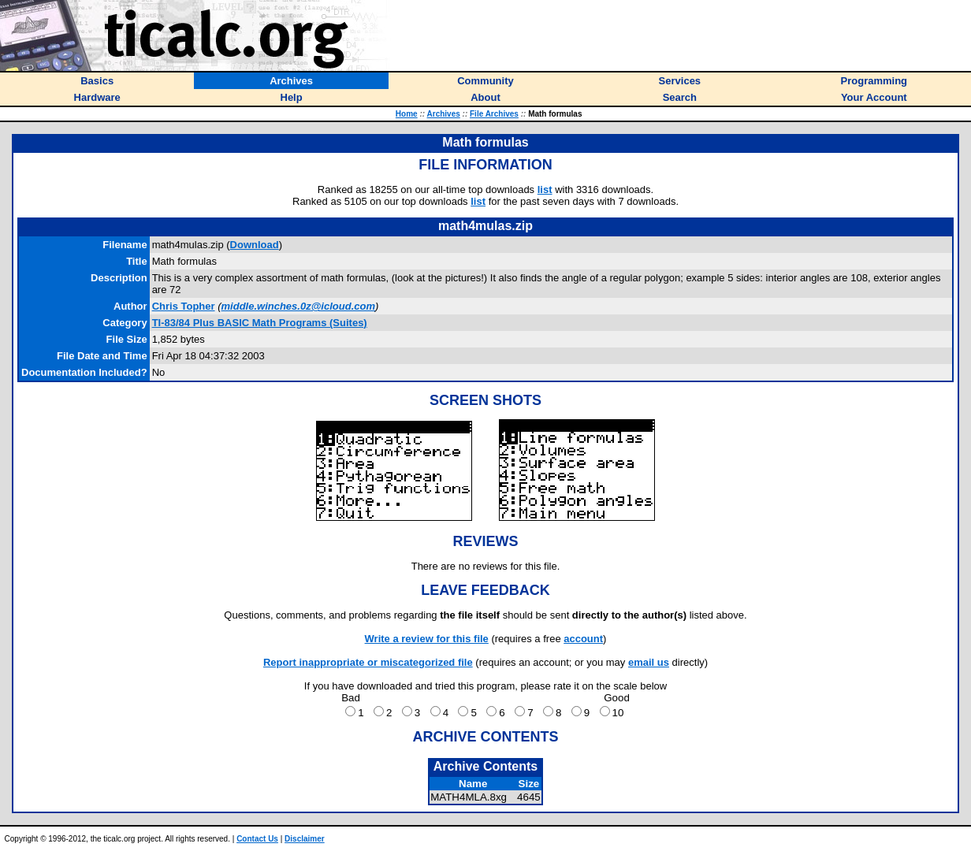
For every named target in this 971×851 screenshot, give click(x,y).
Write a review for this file (427, 639)
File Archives (494, 114)
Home (407, 114)
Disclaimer (305, 838)
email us (648, 662)
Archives (443, 114)
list (545, 189)
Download (254, 245)
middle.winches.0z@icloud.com (298, 306)
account (583, 639)
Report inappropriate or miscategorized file (368, 662)
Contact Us (257, 838)
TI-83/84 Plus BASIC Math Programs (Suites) (259, 323)
